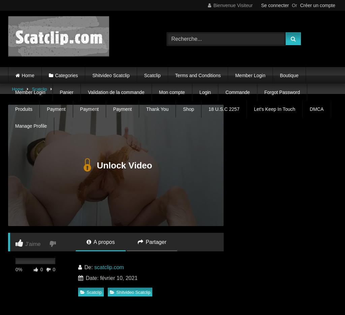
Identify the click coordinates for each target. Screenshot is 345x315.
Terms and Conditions (198, 75)
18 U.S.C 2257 (224, 109)
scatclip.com (109, 267)
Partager (152, 242)
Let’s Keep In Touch (274, 109)
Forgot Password (282, 92)
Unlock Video (116, 165)
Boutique (289, 75)
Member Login (250, 75)
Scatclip (152, 75)
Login (205, 92)
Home (28, 75)
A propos (101, 242)
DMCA (316, 109)
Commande (237, 92)
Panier (66, 92)
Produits (23, 109)
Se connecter (275, 5)
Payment (56, 109)
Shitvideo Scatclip (111, 75)
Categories (66, 75)
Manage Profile (31, 126)
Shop (188, 109)
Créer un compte (317, 5)
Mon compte (172, 92)
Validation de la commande (116, 92)
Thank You (157, 109)
